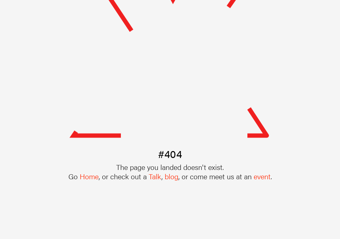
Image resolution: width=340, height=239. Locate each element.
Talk (155, 176)
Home (89, 176)
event (262, 176)
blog (171, 176)
